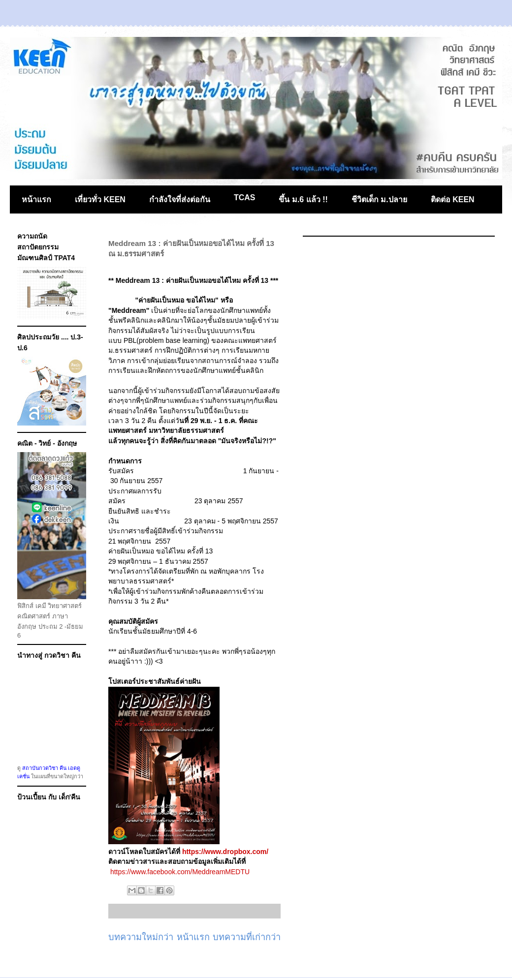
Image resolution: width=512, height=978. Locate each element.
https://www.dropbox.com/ (225, 852)
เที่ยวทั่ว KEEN (100, 199)
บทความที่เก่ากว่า (247, 937)
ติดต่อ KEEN (453, 199)
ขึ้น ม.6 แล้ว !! (303, 199)
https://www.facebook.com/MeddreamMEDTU (180, 872)
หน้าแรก (36, 199)
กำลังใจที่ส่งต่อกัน (179, 199)
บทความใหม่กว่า (140, 937)
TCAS (245, 197)
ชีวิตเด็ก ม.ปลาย (379, 199)
